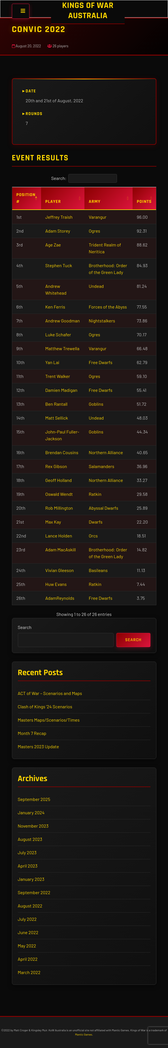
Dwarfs (95, 521)
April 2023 (28, 865)
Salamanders (101, 466)
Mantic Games (83, 1034)
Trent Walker (57, 376)
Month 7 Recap (32, 733)
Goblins (96, 404)
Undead (96, 286)
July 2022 (27, 919)
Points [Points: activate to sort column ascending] (144, 202)
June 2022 (28, 932)
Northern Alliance (106, 452)
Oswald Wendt (59, 494)
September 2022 (34, 892)
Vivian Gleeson (59, 570)
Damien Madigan (61, 390)
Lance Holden (58, 535)
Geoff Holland (58, 480)
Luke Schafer (58, 334)
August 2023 (30, 839)
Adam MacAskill (60, 549)
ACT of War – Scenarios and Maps (50, 693)
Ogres (94, 230)
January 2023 (31, 879)
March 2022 (29, 972)
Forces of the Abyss (108, 306)
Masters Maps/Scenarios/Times (49, 719)
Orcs (93, 535)
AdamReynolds (59, 598)
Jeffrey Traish (59, 217)
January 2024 (31, 812)
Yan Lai (52, 362)
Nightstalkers (102, 320)
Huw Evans (56, 584)
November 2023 (33, 825)
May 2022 (27, 945)
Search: (84, 178)
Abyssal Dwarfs (103, 508)
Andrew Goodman (62, 320)
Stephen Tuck (58, 265)
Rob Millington (59, 508)
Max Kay (53, 521)
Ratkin (95, 494)
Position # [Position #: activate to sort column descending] (26, 198)
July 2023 (27, 852)
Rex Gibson (56, 466)
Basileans (98, 570)
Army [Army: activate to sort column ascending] (95, 202)
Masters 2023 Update (38, 746)
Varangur (97, 217)
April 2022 (28, 959)
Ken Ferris (55, 306)
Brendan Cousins (61, 452)
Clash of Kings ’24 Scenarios (45, 706)
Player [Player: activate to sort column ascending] (53, 202)
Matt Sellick (56, 417)
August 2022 (30, 905)
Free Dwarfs (100, 362)
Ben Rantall (56, 404)
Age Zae (53, 244)
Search (25, 627)
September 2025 (34, 799)
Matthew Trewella (62, 348)
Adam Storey (57, 230)
